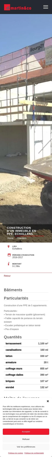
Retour (7, 276)
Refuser (26, 439)
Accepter (26, 431)
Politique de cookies (15, 453)
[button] (47, 401)
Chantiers (21, 238)
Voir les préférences (26, 447)
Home (10, 238)
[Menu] (44, 7)
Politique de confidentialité (34, 453)
